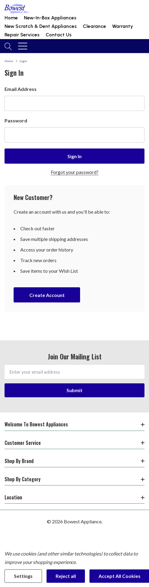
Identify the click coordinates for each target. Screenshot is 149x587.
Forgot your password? (75, 172)
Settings (23, 576)
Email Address (21, 89)
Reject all (66, 576)
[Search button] (8, 46)
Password (16, 120)
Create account (47, 295)
